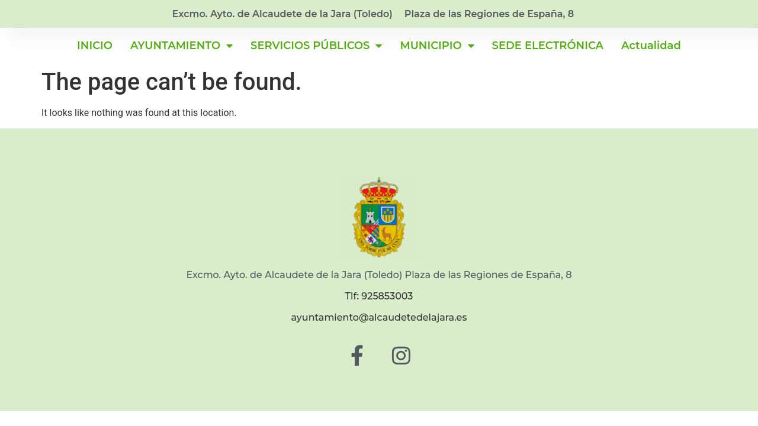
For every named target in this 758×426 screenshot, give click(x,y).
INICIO (95, 45)
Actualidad (651, 45)
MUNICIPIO (437, 45)
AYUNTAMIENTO (181, 45)
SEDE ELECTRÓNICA (547, 45)
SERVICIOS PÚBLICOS (316, 45)
